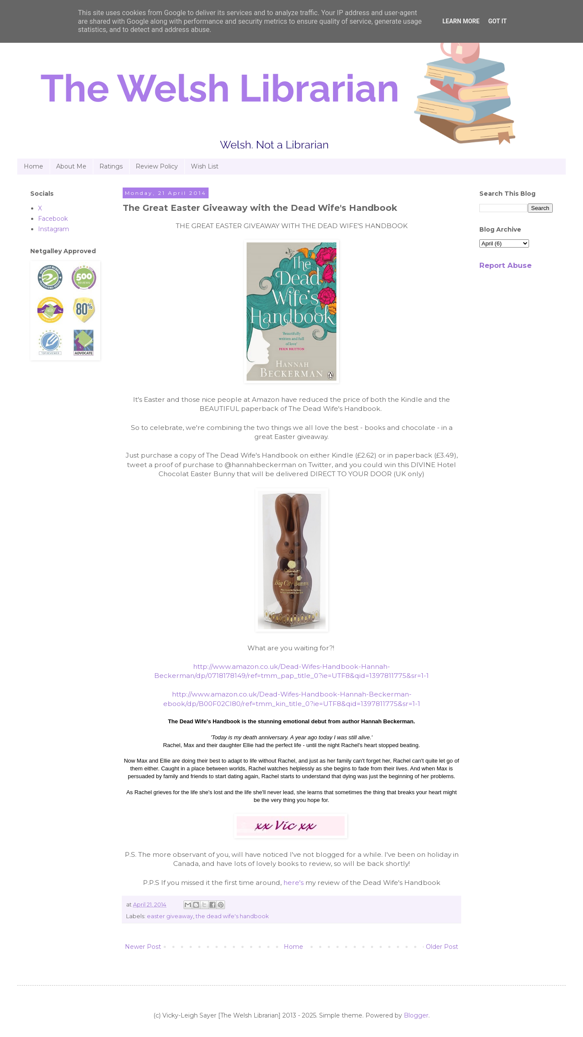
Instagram (53, 229)
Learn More (460, 21)
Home (33, 166)
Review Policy (157, 166)
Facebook (53, 219)
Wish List (205, 166)
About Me (71, 166)
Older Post (442, 947)
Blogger (416, 1015)
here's (293, 882)
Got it (497, 21)
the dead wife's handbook (232, 916)
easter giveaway (170, 916)
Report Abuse (505, 265)
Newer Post (143, 947)
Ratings (111, 166)
